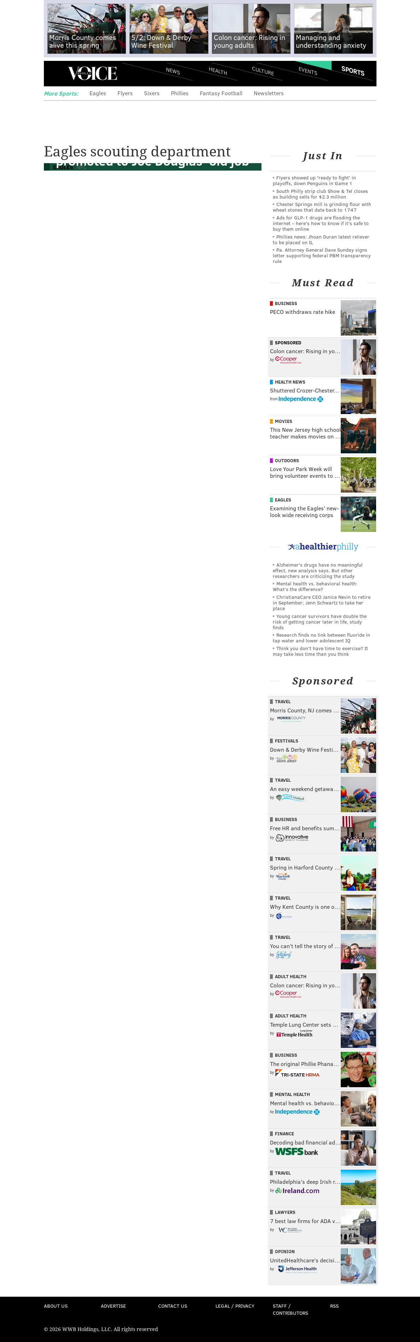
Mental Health (292, 1094)
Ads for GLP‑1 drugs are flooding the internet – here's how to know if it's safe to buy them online (321, 223)
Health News (290, 382)
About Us (56, 1305)
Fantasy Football (221, 93)
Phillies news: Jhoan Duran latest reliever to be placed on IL (321, 239)
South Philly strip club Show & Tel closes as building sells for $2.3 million (320, 194)
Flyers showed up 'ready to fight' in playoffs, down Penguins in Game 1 (314, 180)
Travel (283, 701)
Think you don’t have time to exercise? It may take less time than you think (320, 651)
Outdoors (287, 460)
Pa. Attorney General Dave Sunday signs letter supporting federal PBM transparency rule (322, 255)
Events (307, 71)
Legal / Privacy (234, 1305)
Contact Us (172, 1305)
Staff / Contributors (290, 1309)
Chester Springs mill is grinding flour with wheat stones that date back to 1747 (322, 207)
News (173, 70)
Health (218, 71)
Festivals (286, 741)
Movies (283, 421)
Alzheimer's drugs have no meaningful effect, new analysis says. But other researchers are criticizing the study (318, 570)
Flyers (125, 93)
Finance (284, 1133)
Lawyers (285, 1212)
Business (286, 303)
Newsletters (269, 93)
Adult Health (290, 976)
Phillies (180, 93)
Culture (263, 71)
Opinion (285, 1251)
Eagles (98, 93)
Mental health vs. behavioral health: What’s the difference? (315, 586)
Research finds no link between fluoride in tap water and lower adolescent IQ (321, 637)
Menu (55, 73)
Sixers (152, 93)
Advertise (113, 1305)
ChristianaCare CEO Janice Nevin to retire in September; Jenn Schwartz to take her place (321, 602)
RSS (334, 1305)
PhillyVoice (92, 73)
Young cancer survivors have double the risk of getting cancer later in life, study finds (320, 622)
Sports (352, 71)
